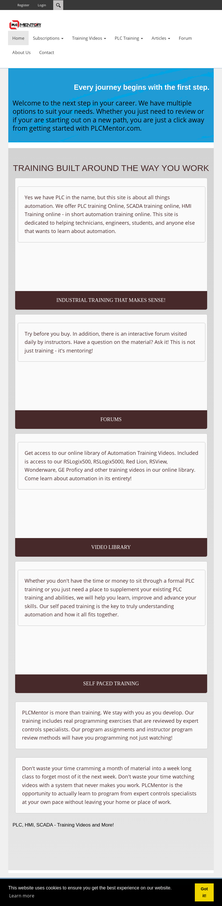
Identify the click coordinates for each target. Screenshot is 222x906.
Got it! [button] (204, 892)
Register (23, 5)
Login (42, 5)
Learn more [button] (21, 896)
